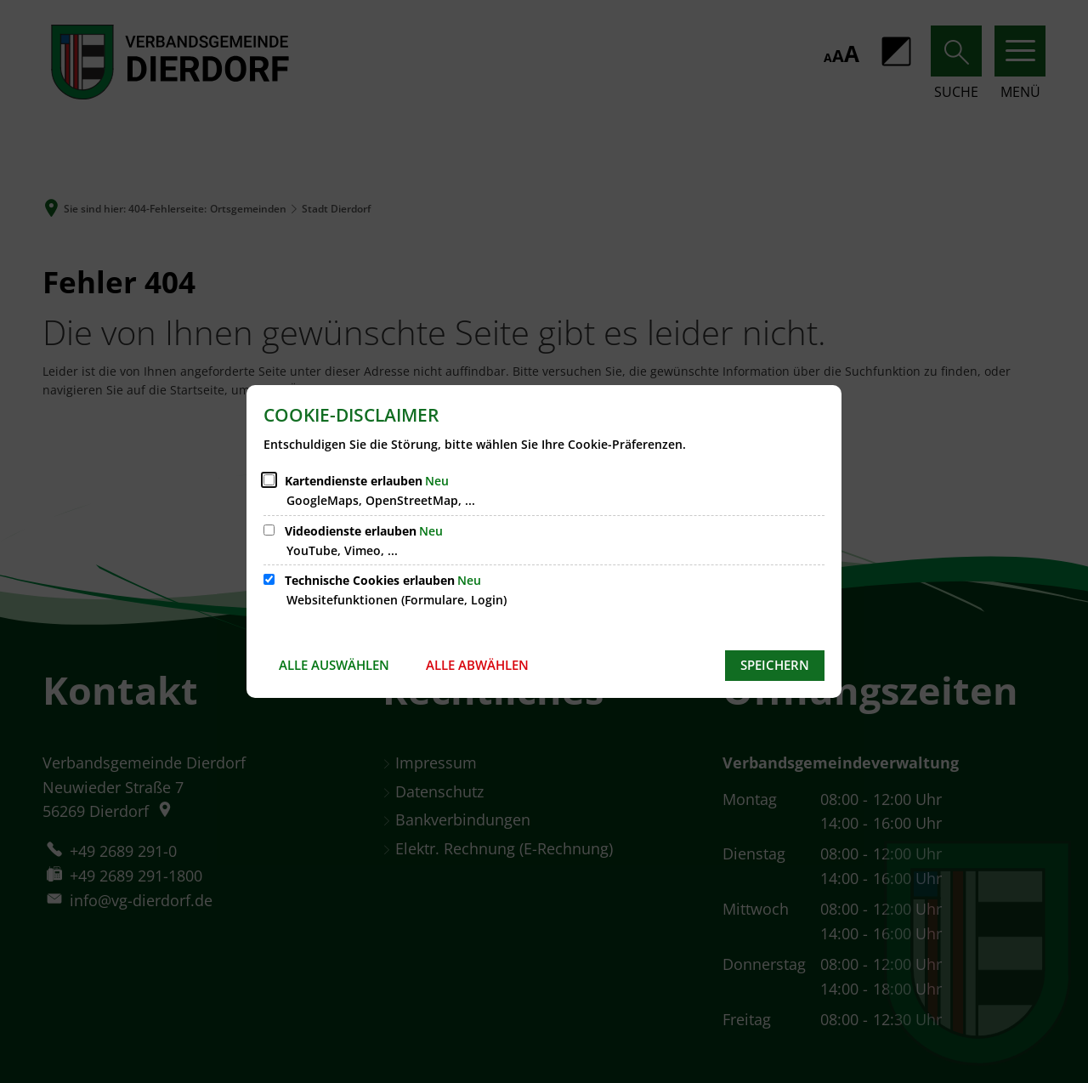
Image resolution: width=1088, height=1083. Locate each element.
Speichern (774, 664)
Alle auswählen (334, 664)
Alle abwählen (477, 664)
